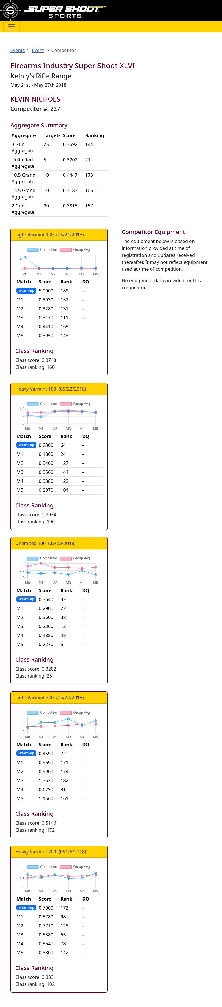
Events (17, 50)
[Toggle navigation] (11, 26)
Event (38, 50)
